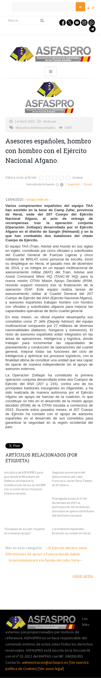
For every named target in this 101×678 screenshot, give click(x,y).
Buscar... (5, 16)
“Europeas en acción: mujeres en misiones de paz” (24, 531)
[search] (28, 20)
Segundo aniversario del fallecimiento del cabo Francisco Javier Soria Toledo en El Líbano (72, 478)
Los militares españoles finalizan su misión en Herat (71, 531)
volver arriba (82, 575)
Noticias (49, 121)
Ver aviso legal (51, 668)
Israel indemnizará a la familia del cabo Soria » (45, 560)
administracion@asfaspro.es (45, 662)
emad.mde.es (37, 199)
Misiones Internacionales (35, 127)
